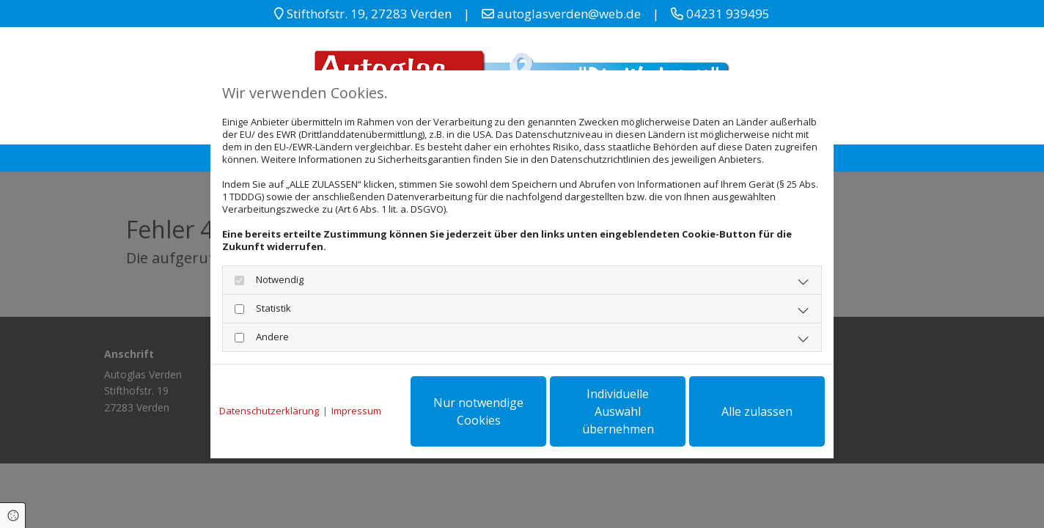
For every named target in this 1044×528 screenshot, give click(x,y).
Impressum (356, 411)
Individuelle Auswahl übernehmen (618, 411)
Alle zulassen (757, 411)
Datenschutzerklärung (269, 411)
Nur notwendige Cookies (478, 411)
